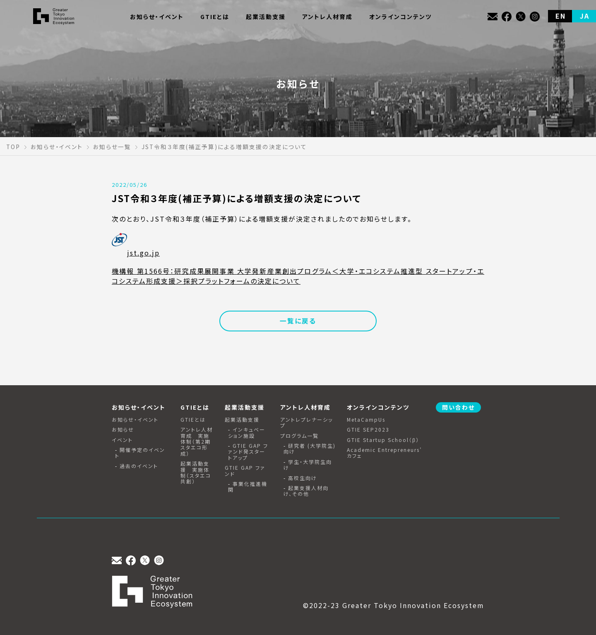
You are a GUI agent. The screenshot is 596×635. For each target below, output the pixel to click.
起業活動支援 (242, 420)
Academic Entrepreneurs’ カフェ (384, 453)
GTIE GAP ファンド (245, 471)
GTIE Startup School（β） (383, 440)
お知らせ (123, 429)
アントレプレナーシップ (306, 423)
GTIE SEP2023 (368, 429)
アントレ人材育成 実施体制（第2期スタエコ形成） (196, 441)
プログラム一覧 (299, 436)
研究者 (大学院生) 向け (310, 449)
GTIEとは (193, 420)
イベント (122, 440)
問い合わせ (458, 407)
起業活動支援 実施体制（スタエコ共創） (195, 473)
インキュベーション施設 (246, 433)
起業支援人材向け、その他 (306, 491)
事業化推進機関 (247, 487)
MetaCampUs (366, 420)
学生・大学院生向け (308, 465)
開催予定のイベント (140, 453)
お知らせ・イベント (135, 420)
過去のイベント (139, 466)
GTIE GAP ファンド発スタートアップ (248, 452)
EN (560, 16)
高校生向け (302, 478)
